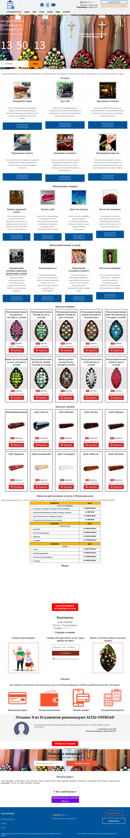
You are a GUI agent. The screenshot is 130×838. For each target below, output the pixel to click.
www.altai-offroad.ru (20, 833)
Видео (58, 12)
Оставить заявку (113, 813)
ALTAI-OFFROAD (7, 813)
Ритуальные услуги (14, 12)
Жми (35, 64)
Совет (3, 828)
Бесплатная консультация (114, 6)
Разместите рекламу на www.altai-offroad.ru (65, 799)
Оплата (41, 12)
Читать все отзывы (65, 743)
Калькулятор (114, 2)
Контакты (66, 12)
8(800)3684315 (89, 2)
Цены (34, 12)
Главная (43, 748)
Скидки (27, 12)
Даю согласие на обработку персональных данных (66, 659)
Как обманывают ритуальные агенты (65, 607)
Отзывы (50, 12)
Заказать (22, 126)
